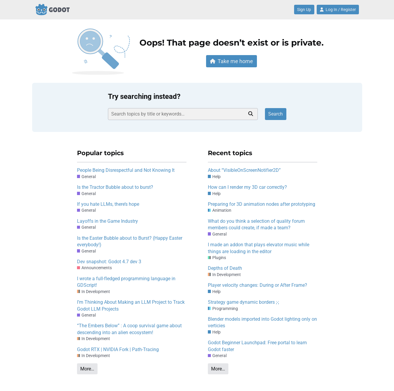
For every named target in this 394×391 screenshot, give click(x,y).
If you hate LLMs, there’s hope (108, 204)
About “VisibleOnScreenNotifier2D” (244, 170)
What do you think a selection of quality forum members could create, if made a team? (256, 224)
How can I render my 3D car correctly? (247, 187)
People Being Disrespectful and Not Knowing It (126, 170)
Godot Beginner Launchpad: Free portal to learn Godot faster (257, 346)
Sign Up (304, 9)
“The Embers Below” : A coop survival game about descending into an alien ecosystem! (129, 329)
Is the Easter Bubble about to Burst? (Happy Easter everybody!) (129, 241)
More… (87, 369)
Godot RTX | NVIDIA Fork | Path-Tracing (118, 349)
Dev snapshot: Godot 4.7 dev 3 (109, 261)
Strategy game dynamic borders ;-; (243, 302)
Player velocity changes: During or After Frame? (257, 285)
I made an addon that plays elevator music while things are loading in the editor (258, 248)
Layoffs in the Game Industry (107, 221)
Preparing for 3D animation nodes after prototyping (261, 204)
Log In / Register (338, 9)
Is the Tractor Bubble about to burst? (115, 187)
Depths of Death (225, 268)
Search (275, 114)
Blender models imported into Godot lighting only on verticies (262, 322)
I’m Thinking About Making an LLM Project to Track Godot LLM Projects (131, 305)
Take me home (231, 61)
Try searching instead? (144, 96)
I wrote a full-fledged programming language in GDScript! (126, 282)
